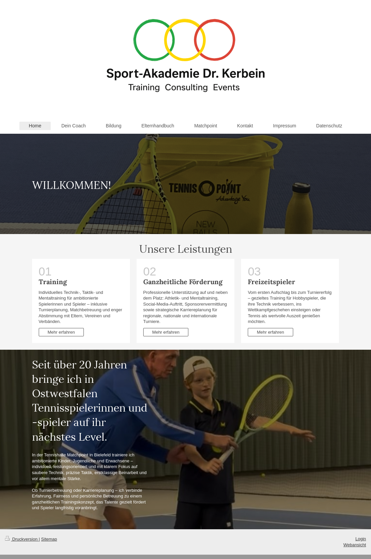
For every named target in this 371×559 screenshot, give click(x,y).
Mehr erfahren (61, 332)
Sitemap (49, 539)
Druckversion (22, 539)
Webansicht (354, 544)
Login (360, 538)
